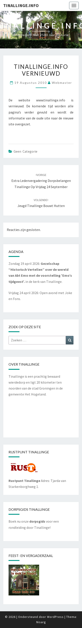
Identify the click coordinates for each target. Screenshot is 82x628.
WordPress (55, 617)
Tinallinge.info (21, 5)
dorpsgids (37, 521)
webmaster (62, 82)
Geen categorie (25, 151)
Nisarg (41, 622)
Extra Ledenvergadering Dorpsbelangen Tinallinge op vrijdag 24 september (41, 181)
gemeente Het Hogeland (27, 394)
